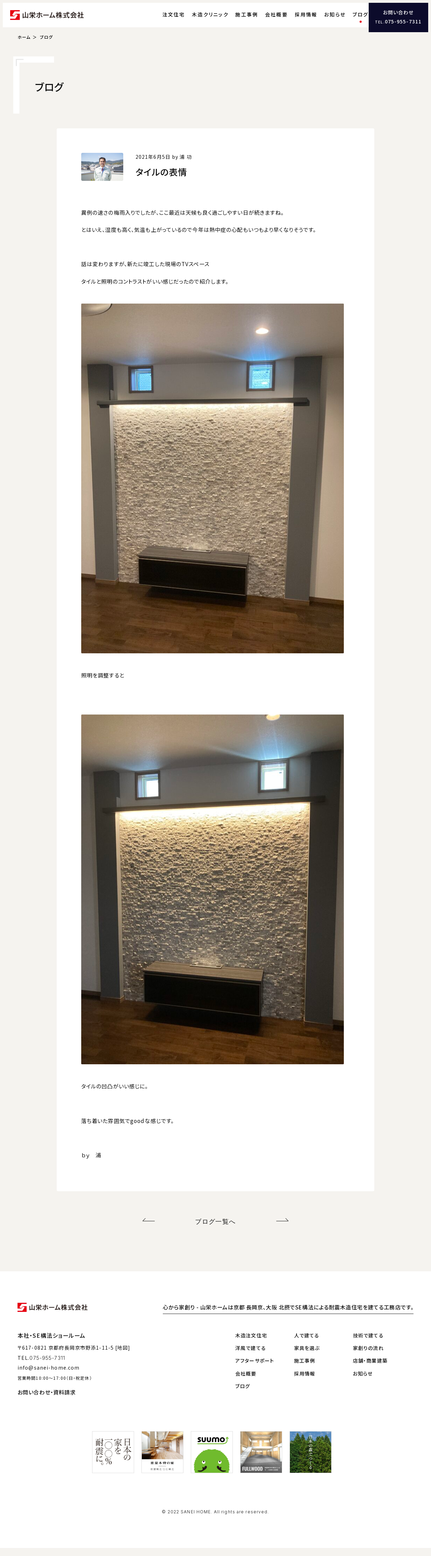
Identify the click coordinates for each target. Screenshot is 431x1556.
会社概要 (263, 19)
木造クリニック (197, 19)
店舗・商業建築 (370, 1368)
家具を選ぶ (307, 1355)
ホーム (24, 47)
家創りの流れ (368, 1355)
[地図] (122, 1355)
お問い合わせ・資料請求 (47, 1400)
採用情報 (293, 19)
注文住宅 (161, 19)
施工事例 (234, 19)
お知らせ (322, 19)
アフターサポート (254, 1368)
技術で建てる (368, 1343)
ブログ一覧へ (215, 1231)
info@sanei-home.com (48, 1375)
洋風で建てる (250, 1355)
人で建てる (307, 1343)
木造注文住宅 (251, 1343)
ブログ (348, 19)
